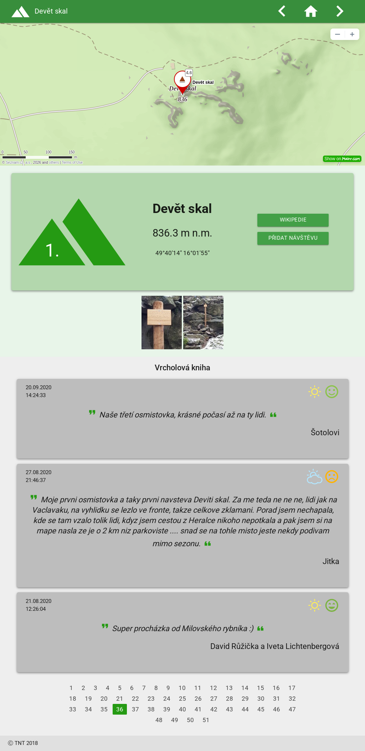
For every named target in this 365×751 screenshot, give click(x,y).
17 (291, 687)
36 (119, 709)
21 (119, 698)
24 (166, 698)
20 (104, 698)
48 (159, 720)
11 (197, 687)
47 (292, 709)
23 (151, 698)
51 (206, 720)
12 (213, 687)
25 (182, 698)
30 (260, 698)
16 (276, 687)
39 (166, 709)
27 (213, 698)
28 (229, 698)
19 (88, 698)
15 (260, 687)
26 (198, 698)
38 (151, 709)
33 (72, 709)
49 (174, 720)
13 (229, 687)
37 (135, 709)
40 (182, 709)
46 (276, 709)
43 (229, 709)
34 (88, 709)
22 (135, 698)
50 (190, 720)
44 (245, 709)
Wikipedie (293, 220)
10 (182, 687)
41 (198, 709)
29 (245, 698)
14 (244, 687)
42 (213, 709)
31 (276, 698)
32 (292, 698)
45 (260, 709)
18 (72, 698)
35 (104, 709)
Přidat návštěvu (293, 238)
